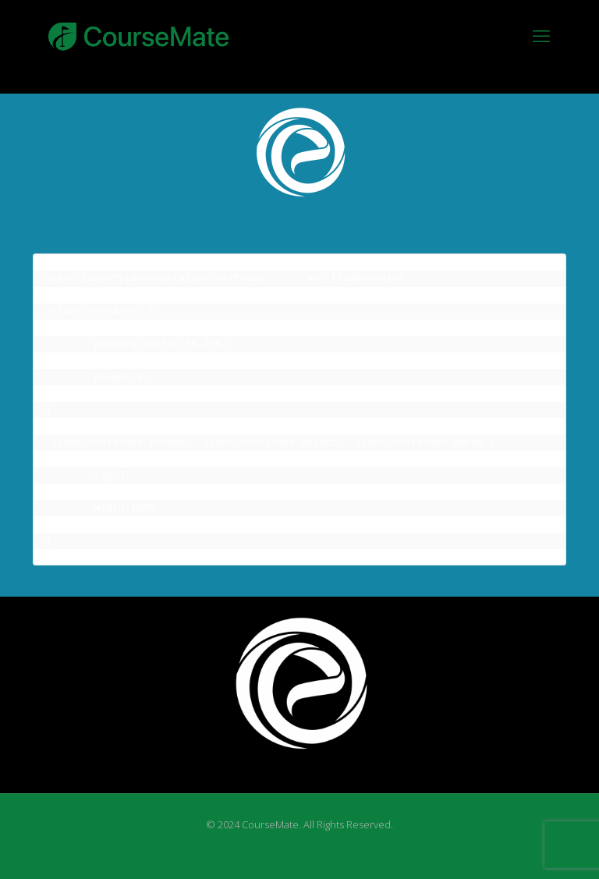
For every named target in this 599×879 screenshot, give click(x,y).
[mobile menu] (541, 35)
